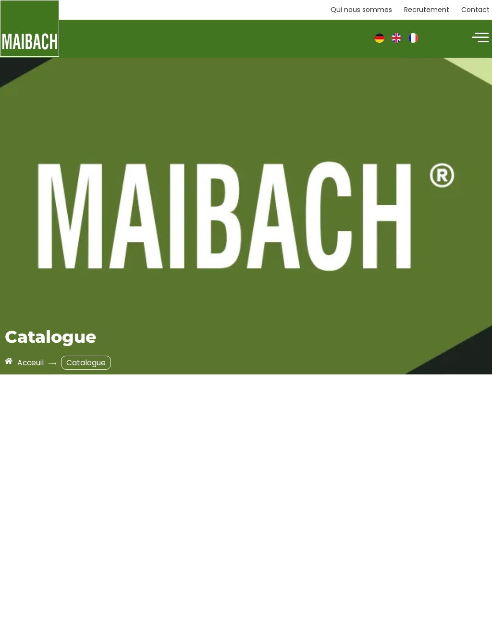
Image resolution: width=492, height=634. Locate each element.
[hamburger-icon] (479, 38)
